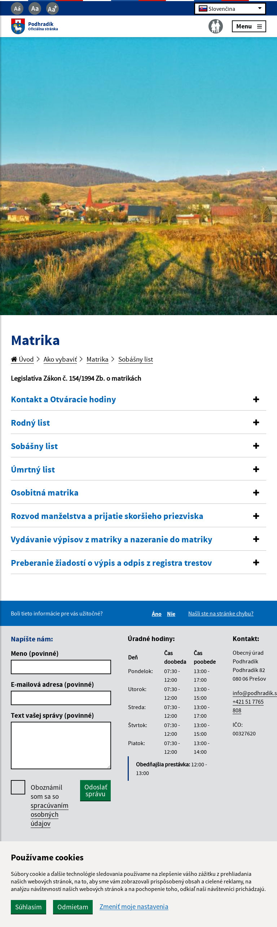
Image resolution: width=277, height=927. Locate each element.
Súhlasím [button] (28, 907)
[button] (138, 399)
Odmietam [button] (72, 907)
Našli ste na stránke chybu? (221, 613)
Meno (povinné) (35, 653)
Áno (158, 613)
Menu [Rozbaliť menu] (249, 26)
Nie (172, 613)
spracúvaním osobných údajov (50, 814)
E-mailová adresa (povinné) (52, 684)
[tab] (138, 400)
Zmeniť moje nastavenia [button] (134, 906)
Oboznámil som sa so (50, 805)
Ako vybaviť (60, 359)
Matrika (98, 359)
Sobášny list (135, 359)
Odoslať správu (95, 790)
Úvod (22, 359)
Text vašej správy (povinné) (52, 715)
